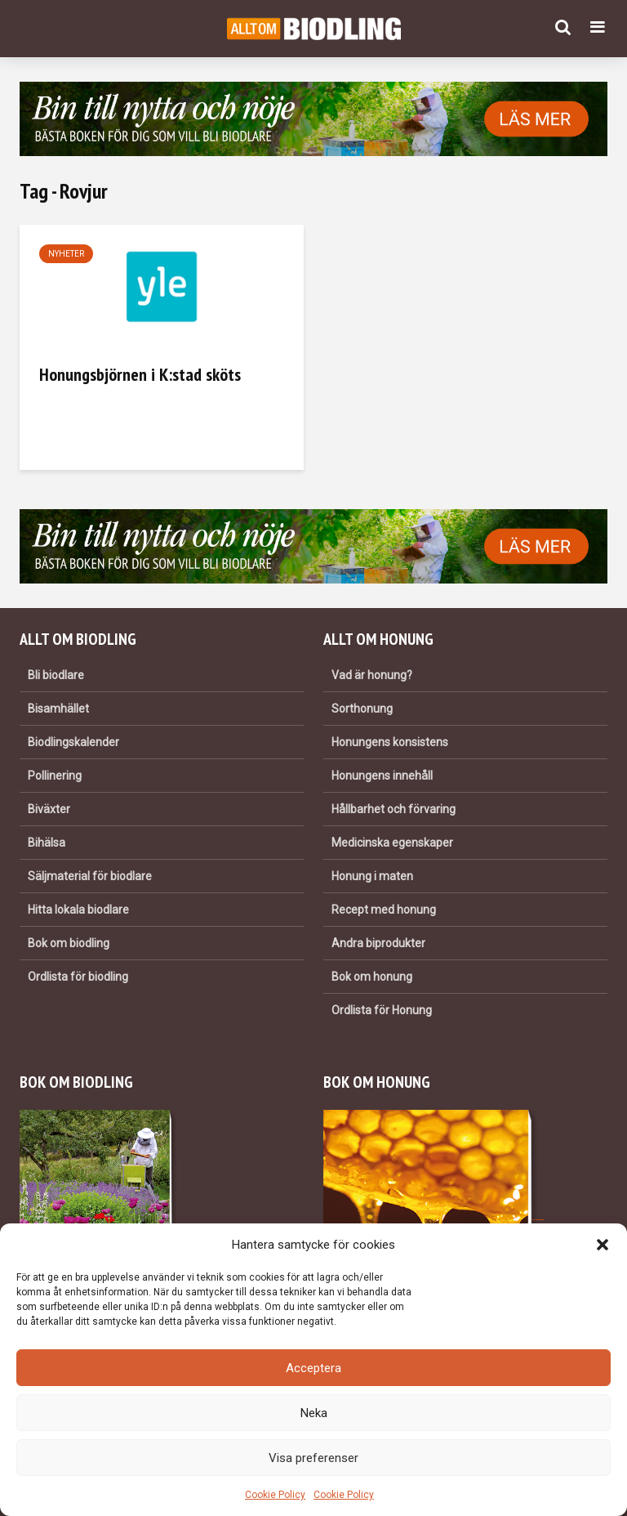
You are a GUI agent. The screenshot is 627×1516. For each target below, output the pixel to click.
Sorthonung (362, 708)
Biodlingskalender (73, 742)
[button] (602, 1245)
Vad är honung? (371, 675)
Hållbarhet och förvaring (393, 809)
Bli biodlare (56, 675)
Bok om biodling (68, 943)
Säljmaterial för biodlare (90, 876)
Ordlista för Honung (381, 1010)
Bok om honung (371, 976)
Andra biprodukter (378, 943)
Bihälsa (46, 842)
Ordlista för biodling (78, 976)
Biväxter (49, 809)
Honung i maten (372, 876)
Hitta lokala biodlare (78, 909)
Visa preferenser (313, 1458)
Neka (313, 1413)
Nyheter (66, 253)
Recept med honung (383, 909)
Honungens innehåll (382, 775)
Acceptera (313, 1368)
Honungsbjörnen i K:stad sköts (140, 374)
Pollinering (55, 775)
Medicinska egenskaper (392, 842)
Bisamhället (58, 708)
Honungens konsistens (389, 742)
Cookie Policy (275, 1494)
